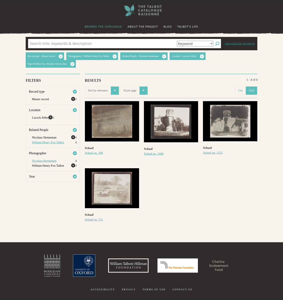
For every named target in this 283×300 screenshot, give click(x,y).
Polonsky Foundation (177, 265)
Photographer (37, 153)
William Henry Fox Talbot (48, 142)
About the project (143, 26)
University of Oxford (84, 265)
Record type (37, 91)
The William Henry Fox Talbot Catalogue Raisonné (141, 10)
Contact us (182, 289)
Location (34, 110)
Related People (38, 130)
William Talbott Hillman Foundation (128, 265)
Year (32, 176)
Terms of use (154, 289)
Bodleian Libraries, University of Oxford (52, 265)
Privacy (129, 289)
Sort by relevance (103, 91)
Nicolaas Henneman (44, 160)
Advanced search (240, 43)
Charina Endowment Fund (219, 265)
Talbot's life (187, 26)
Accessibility (103, 289)
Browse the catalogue (103, 26)
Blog (168, 26)
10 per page (135, 91)
